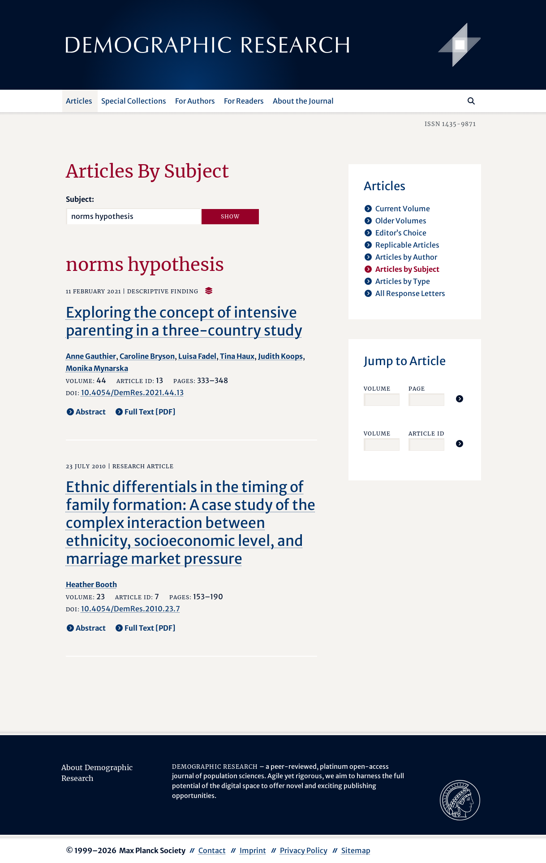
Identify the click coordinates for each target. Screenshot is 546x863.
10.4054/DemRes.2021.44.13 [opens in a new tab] (132, 392)
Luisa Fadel (197, 356)
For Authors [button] (195, 100)
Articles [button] (79, 100)
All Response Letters (410, 293)
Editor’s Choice (400, 232)
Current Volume (402, 208)
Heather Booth (91, 584)
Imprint (253, 850)
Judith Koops (280, 356)
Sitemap (355, 850)
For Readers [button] (244, 100)
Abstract (91, 411)
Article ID (426, 433)
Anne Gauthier (91, 356)
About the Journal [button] (303, 100)
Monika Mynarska (97, 368)
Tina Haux (237, 356)
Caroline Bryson (147, 356)
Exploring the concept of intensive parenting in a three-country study (184, 322)
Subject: (80, 199)
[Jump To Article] (459, 399)
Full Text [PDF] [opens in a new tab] (150, 411)
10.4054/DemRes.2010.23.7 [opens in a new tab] (130, 608)
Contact (212, 850)
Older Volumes (400, 220)
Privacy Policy (303, 850)
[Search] (471, 100)
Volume (377, 388)
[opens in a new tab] (460, 799)
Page (416, 388)
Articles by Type (402, 281)
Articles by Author (406, 257)
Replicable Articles (407, 244)
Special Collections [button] (133, 100)
